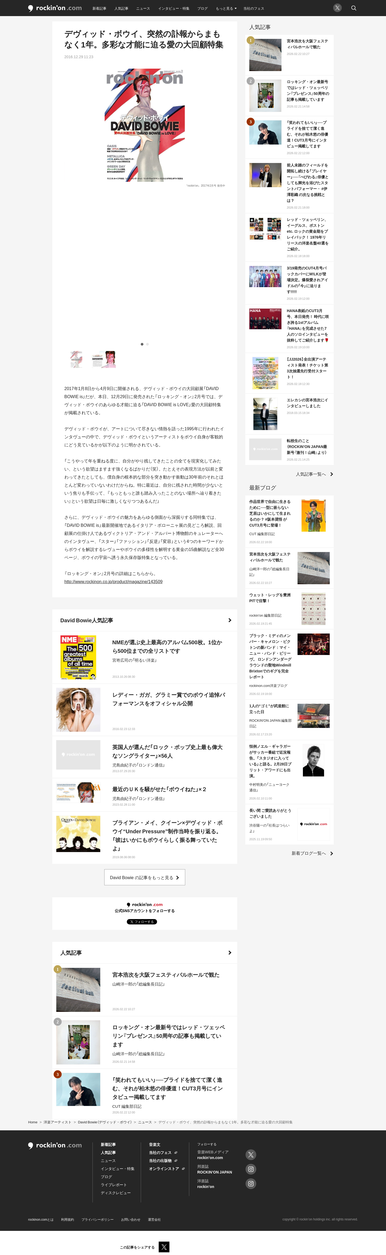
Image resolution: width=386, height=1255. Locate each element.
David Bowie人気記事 (86, 470)
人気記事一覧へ (311, 474)
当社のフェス (253, 8)
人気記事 (121, 8)
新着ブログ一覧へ (309, 853)
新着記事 (99, 8)
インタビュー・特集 (174, 8)
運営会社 (154, 1219)
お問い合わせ (130, 1219)
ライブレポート (114, 1184)
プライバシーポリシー (97, 1219)
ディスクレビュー (116, 1192)
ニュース (143, 8)
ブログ (202, 8)
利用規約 (67, 1219)
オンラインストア (164, 1168)
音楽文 (154, 1144)
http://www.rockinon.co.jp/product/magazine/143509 (113, 431)
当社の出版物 (160, 1160)
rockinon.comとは (41, 1219)
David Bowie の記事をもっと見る (141, 727)
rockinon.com (55, 8)
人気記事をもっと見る (141, 1092)
